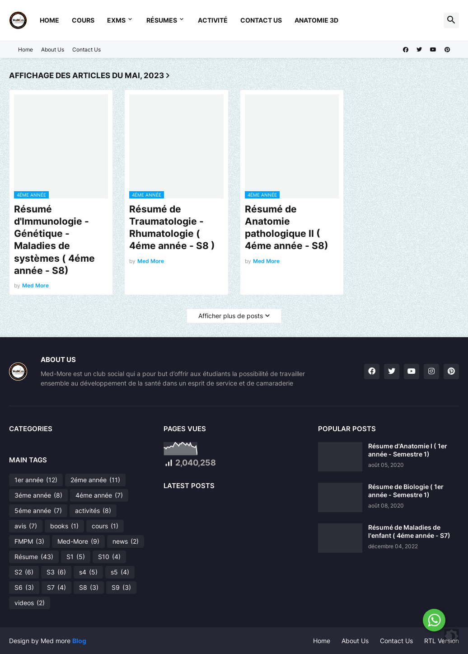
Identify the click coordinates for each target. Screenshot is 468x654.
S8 (88, 587)
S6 (24, 587)
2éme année (95, 480)
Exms (116, 20)
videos (29, 602)
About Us (52, 49)
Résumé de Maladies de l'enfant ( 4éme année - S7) (409, 531)
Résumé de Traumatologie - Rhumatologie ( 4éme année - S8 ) (172, 227)
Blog (79, 641)
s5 (120, 572)
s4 (88, 572)
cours (105, 526)
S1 (75, 556)
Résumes (161, 20)
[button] (451, 20)
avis (25, 526)
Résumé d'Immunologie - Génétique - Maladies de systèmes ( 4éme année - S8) (54, 239)
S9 (121, 587)
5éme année (38, 510)
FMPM (29, 541)
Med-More (78, 541)
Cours (83, 20)
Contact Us (261, 20)
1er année (35, 480)
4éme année (99, 495)
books (64, 526)
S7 (56, 587)
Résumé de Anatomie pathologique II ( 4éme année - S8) (286, 227)
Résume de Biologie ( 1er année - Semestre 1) (406, 491)
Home (49, 20)
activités (93, 510)
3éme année (38, 495)
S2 (23, 572)
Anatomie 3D (316, 20)
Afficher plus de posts (230, 316)
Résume (33, 556)
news (125, 541)
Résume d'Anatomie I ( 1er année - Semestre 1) (407, 450)
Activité (213, 20)
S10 (109, 556)
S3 (56, 572)
